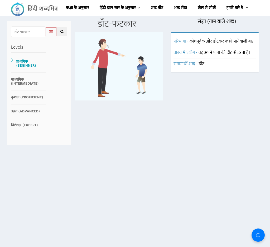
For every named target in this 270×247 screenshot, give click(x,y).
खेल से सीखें (207, 7)
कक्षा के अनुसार (77, 7)
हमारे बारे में (237, 7)
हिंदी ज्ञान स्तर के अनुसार (120, 7)
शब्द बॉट (157, 7)
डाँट (201, 64)
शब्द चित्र (180, 7)
